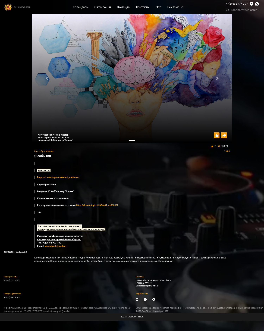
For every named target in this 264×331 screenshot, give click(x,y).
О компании (102, 7)
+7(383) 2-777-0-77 (237, 3)
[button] (47, 78)
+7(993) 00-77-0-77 (12, 297)
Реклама (175, 7)
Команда (123, 7)
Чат (158, 7)
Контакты (142, 7)
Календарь (80, 7)
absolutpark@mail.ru (149, 286)
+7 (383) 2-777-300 (144, 283)
